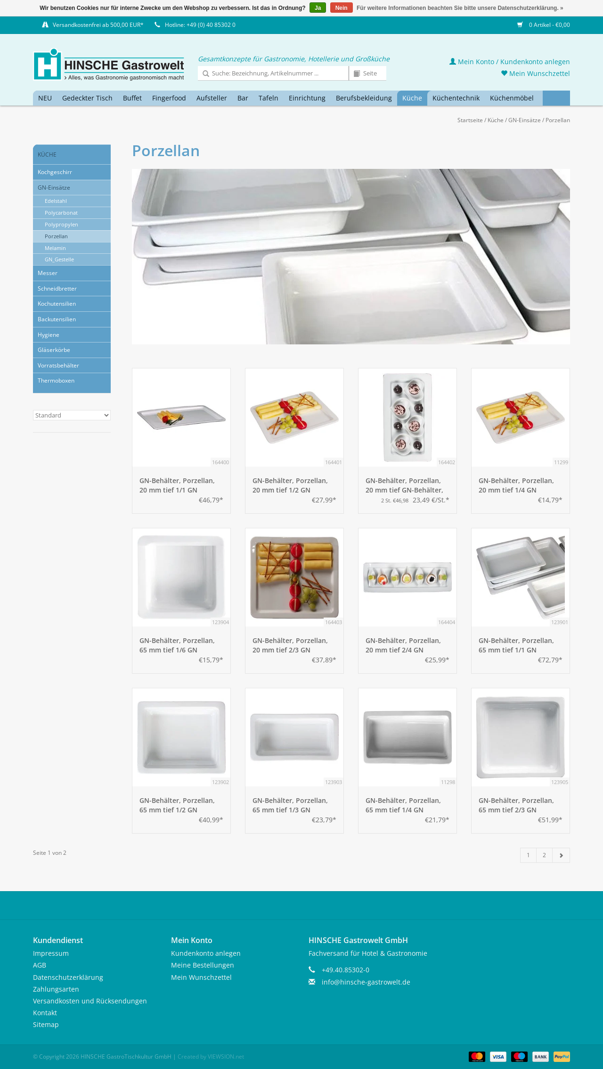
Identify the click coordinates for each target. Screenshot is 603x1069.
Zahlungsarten (56, 989)
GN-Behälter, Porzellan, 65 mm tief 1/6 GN (177, 645)
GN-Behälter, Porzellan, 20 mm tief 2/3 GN (290, 645)
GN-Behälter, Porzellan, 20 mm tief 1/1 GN (177, 485)
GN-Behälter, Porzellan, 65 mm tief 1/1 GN (516, 645)
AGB (39, 964)
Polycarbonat (61, 212)
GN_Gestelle (59, 259)
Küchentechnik (456, 97)
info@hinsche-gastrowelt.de (366, 981)
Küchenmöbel (512, 97)
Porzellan (558, 120)
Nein (341, 8)
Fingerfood (169, 97)
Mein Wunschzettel (535, 73)
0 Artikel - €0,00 (543, 25)
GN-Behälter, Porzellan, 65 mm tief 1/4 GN (403, 805)
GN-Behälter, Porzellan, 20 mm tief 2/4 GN (403, 645)
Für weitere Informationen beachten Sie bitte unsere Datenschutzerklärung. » (460, 8)
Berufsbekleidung (364, 97)
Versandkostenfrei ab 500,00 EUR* (98, 25)
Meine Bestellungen (202, 964)
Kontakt (45, 1012)
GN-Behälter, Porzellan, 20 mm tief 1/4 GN (516, 485)
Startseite (470, 120)
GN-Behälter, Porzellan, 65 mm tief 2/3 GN (516, 805)
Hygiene (48, 335)
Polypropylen (61, 224)
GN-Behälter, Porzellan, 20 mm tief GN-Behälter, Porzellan (404, 485)
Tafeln (268, 97)
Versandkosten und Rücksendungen (90, 1000)
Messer (47, 273)
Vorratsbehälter (58, 365)
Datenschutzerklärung (68, 977)
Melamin (55, 247)
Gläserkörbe (54, 350)
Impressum (51, 953)
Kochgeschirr (55, 172)
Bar (242, 97)
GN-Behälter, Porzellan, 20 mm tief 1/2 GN (290, 485)
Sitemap (46, 1024)
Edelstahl (56, 200)
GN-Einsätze (524, 120)
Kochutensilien (57, 304)
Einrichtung (307, 97)
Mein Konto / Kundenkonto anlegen (509, 61)
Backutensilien (57, 319)
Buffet (132, 97)
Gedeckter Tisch (87, 97)
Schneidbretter (57, 288)
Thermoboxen (56, 380)
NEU (45, 97)
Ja (318, 8)
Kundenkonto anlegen (206, 953)
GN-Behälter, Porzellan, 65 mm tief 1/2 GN (177, 805)
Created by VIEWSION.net (211, 1056)
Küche (412, 97)
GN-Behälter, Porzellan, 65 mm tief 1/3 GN (290, 805)
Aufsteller (211, 97)
